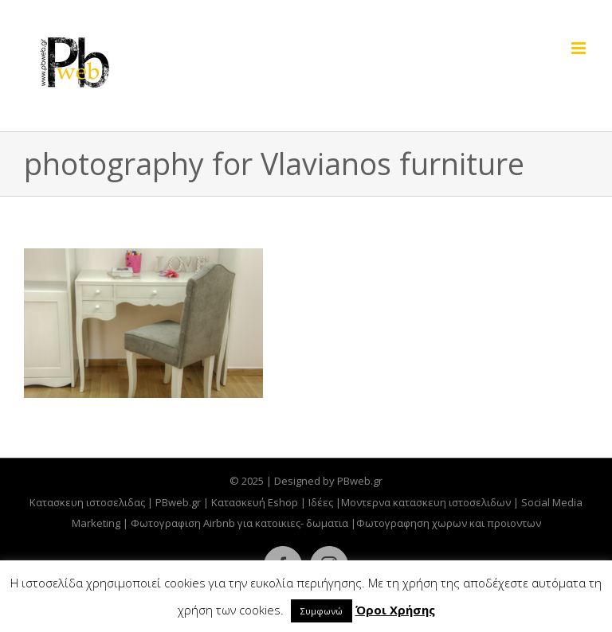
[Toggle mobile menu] (579, 48)
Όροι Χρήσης (395, 610)
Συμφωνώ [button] (321, 611)
